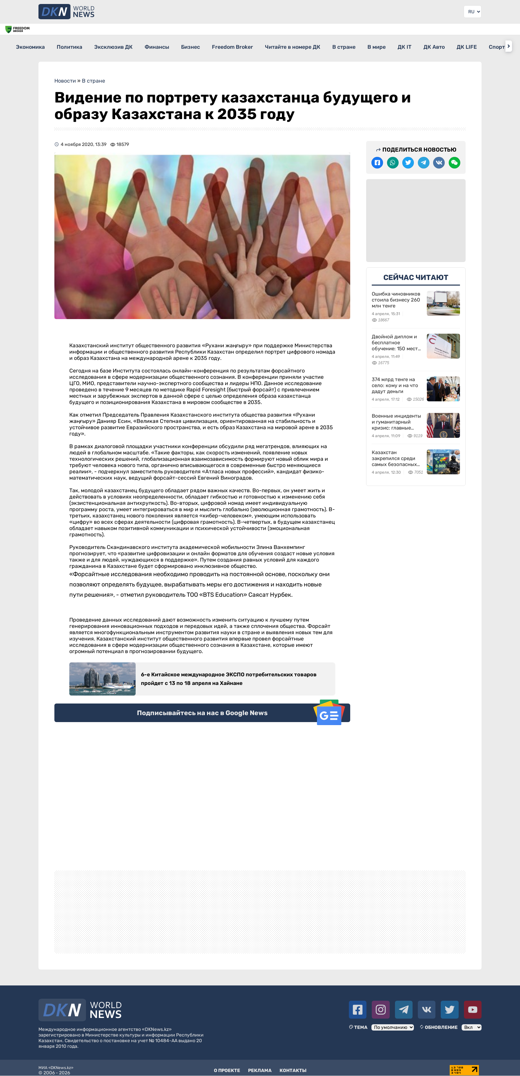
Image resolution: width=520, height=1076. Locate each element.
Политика (76, 46)
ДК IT (459, 46)
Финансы (175, 46)
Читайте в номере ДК (329, 46)
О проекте (227, 1066)
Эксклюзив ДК (125, 46)
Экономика (30, 46)
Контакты (293, 1066)
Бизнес (214, 46)
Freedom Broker (262, 46)
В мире (425, 46)
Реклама (260, 1066)
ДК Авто (494, 46)
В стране (386, 46)
